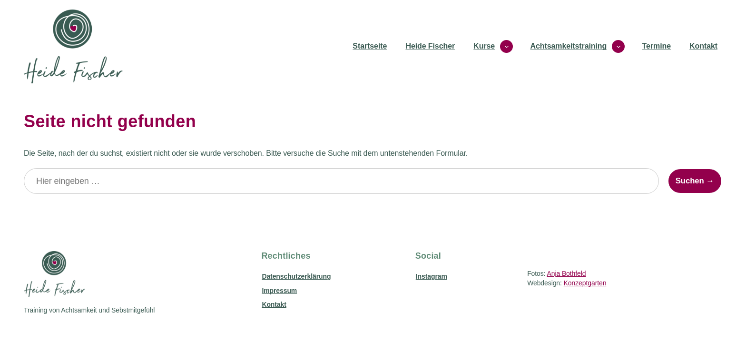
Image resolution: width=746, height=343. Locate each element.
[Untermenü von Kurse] (506, 46)
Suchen (690, 180)
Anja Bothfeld (566, 273)
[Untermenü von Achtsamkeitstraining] (618, 46)
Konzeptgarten (585, 283)
